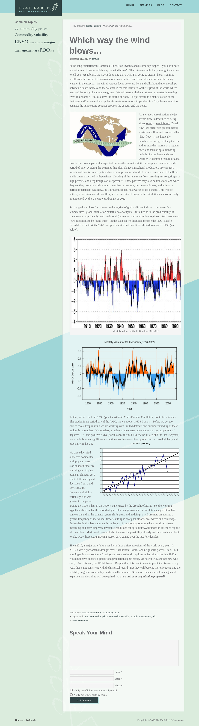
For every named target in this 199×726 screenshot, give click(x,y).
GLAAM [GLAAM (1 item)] (40, 43)
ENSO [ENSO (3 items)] (21, 41)
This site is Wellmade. (26, 720)
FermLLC (95, 59)
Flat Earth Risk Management (43, 10)
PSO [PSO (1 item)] (52, 51)
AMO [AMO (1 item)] (17, 29)
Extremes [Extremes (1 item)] (32, 43)
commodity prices (99, 616)
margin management (141, 616)
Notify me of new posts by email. (90, 695)
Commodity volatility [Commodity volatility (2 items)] (31, 35)
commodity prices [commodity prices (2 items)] (33, 29)
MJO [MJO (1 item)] (37, 51)
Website (119, 685)
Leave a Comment (80, 620)
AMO (87, 616)
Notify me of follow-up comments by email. (96, 690)
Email (117, 678)
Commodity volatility (119, 616)
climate (85, 612)
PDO (154, 616)
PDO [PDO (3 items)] (45, 50)
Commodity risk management (104, 612)
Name (117, 672)
